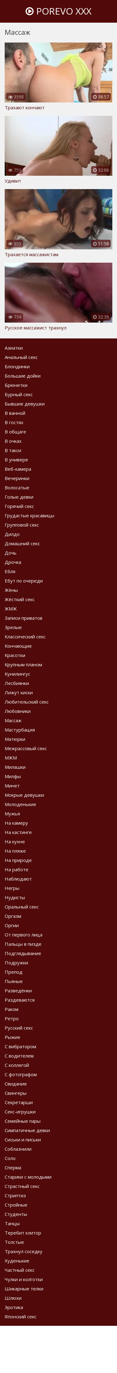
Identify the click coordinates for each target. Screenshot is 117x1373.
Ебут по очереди (24, 581)
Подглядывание (23, 953)
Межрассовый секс (26, 748)
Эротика (14, 1307)
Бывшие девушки (25, 404)
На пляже (15, 851)
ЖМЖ (11, 608)
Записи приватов (23, 618)
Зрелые (13, 627)
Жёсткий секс (20, 599)
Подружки (16, 962)
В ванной (15, 413)
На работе (16, 869)
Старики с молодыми (28, 1177)
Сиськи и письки (23, 1139)
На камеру (16, 823)
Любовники (18, 711)
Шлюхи (13, 1298)
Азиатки (14, 348)
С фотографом (21, 1074)
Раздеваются (20, 1000)
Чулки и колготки (24, 1279)
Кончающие (18, 646)
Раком (11, 1009)
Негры (12, 888)
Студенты (16, 1214)
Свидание (16, 1084)
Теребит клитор (23, 1233)
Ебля (10, 571)
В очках (13, 441)
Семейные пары (23, 1121)
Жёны (11, 590)
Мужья (12, 813)
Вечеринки (17, 478)
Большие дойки (23, 376)
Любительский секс (27, 702)
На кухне (15, 841)
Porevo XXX (58, 11)
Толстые (14, 1242)
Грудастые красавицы (29, 515)
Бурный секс (19, 394)
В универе (16, 459)
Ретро (12, 1018)
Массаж (13, 720)
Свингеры (16, 1093)
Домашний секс (22, 543)
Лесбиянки (17, 683)
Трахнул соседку (23, 1251)
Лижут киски (19, 692)
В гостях (14, 422)
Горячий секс (19, 506)
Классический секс (25, 636)
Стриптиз (15, 1195)
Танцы (12, 1223)
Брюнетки (16, 385)
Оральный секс (22, 907)
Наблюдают (18, 879)
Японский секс (21, 1316)
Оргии (12, 925)
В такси (13, 450)
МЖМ (11, 757)
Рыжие (12, 1037)
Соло (10, 1158)
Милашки (15, 767)
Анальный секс (21, 357)
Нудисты (15, 897)
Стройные (16, 1205)
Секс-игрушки (20, 1111)
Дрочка (13, 562)
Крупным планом (23, 664)
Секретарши (19, 1102)
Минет (12, 785)
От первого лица (23, 934)
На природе (18, 860)
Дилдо (12, 534)
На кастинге (18, 832)
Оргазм (13, 916)
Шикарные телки (24, 1288)
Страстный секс (22, 1186)
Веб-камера (18, 469)
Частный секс (20, 1270)
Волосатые (17, 487)
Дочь (11, 553)
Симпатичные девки (27, 1130)
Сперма (13, 1167)
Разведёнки (18, 990)
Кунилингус (17, 674)
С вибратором (20, 1046)
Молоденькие (20, 804)
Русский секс (19, 1028)
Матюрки (15, 739)
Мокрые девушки (24, 795)
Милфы (13, 776)
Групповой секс (22, 525)
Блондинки (17, 366)
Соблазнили (18, 1149)
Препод (13, 972)
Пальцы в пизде (23, 944)
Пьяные (14, 981)
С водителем (19, 1056)
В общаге (15, 431)
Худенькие (17, 1260)
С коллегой (17, 1065)
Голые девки (19, 497)
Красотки (15, 655)
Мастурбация (20, 730)
